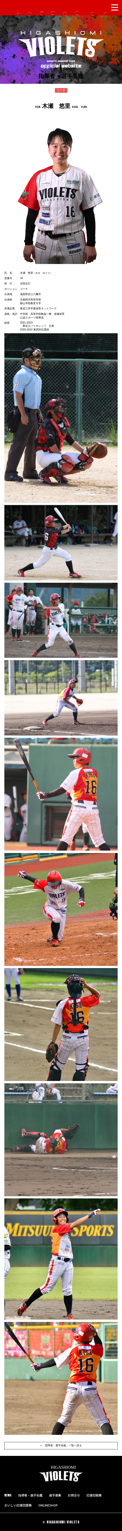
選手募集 (55, 1495)
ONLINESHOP (49, 1505)
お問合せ (74, 1495)
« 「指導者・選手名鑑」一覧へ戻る (61, 1445)
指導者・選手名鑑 (30, 1495)
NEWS (8, 1495)
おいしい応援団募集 (18, 1505)
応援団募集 (94, 1495)
